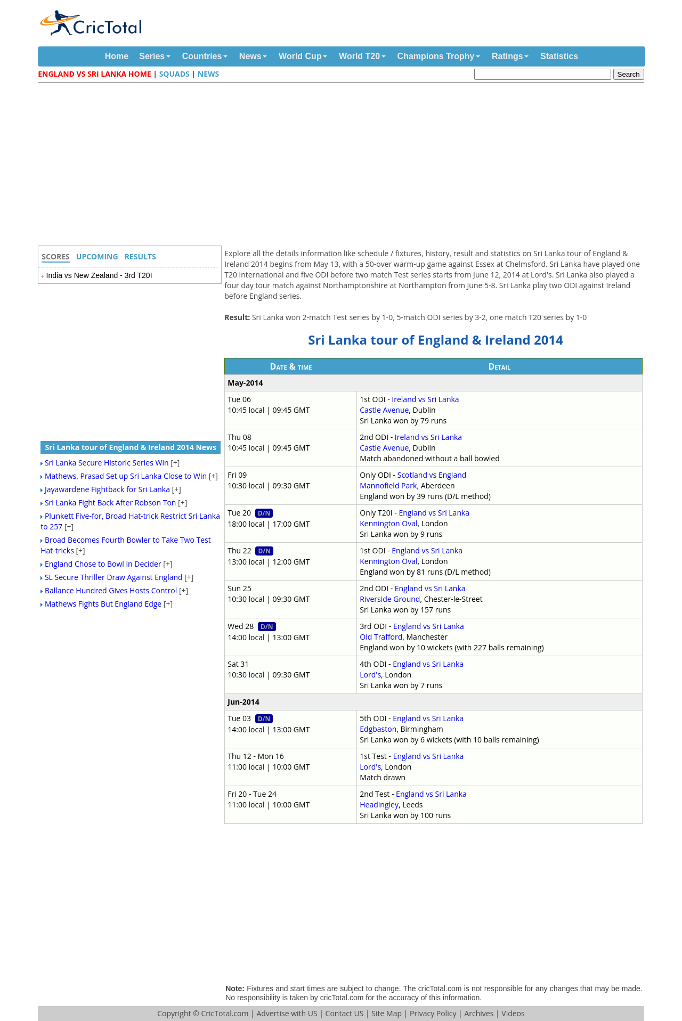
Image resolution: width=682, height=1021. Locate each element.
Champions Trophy (436, 56)
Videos (512, 1013)
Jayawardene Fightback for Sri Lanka (107, 489)
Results (140, 256)
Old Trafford (381, 637)
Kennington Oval (388, 523)
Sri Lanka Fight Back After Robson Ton (110, 502)
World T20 (359, 56)
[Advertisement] (344, 165)
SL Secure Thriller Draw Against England (114, 577)
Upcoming (97, 256)
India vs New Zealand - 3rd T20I (99, 275)
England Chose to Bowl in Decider (103, 564)
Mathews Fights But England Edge (103, 604)
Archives (478, 1013)
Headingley (379, 804)
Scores (56, 256)
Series (152, 56)
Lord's (370, 674)
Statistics (559, 56)
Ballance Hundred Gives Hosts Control (111, 590)
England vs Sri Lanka (434, 513)
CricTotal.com (224, 1013)
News (250, 56)
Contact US (345, 1013)
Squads (174, 74)
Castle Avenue (384, 410)
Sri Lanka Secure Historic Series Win (107, 463)
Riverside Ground (390, 599)
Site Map (386, 1013)
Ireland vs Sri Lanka (425, 399)
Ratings (507, 56)
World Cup (300, 56)
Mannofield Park (388, 485)
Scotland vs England (432, 475)
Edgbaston (378, 729)
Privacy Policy (433, 1013)
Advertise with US (286, 1013)
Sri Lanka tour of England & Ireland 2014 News (130, 447)
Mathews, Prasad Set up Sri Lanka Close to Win (126, 476)
